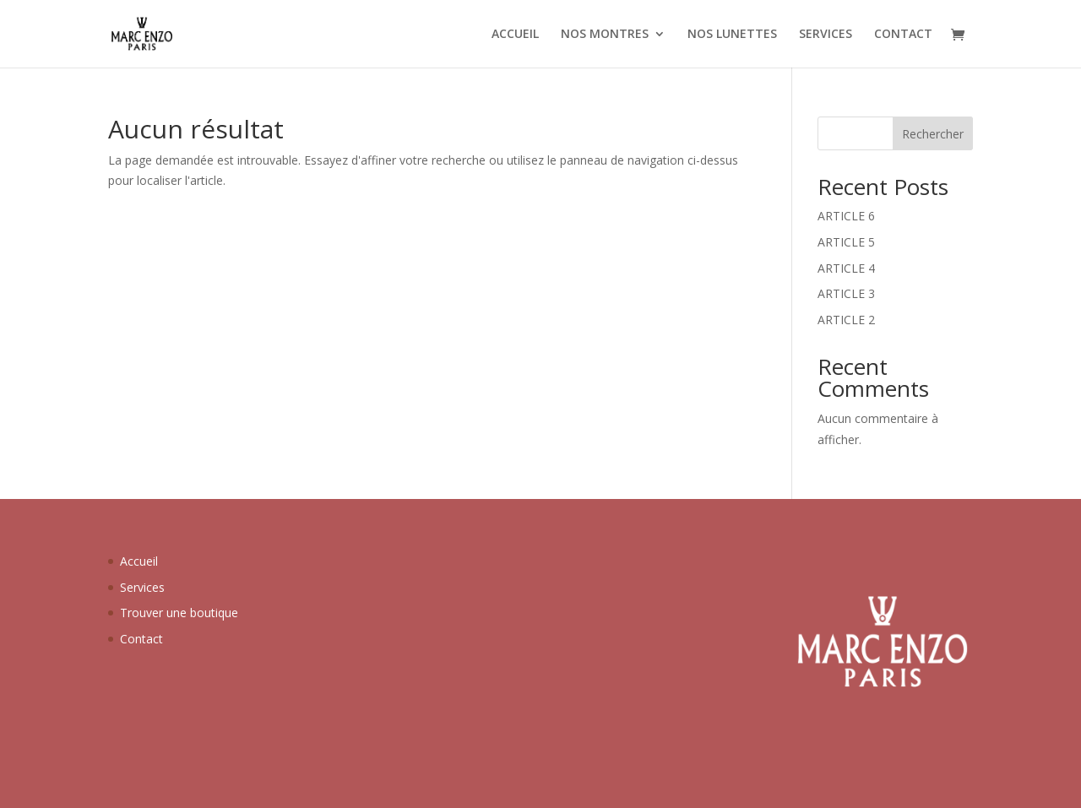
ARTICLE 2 (846, 320)
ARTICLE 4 (846, 268)
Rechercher (933, 134)
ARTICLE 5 (846, 242)
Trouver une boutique (179, 613)
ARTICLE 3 (846, 293)
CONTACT (903, 34)
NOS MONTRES (605, 34)
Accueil (139, 561)
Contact (141, 639)
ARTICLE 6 (846, 216)
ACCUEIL (515, 34)
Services (142, 587)
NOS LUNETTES (732, 34)
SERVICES (825, 34)
